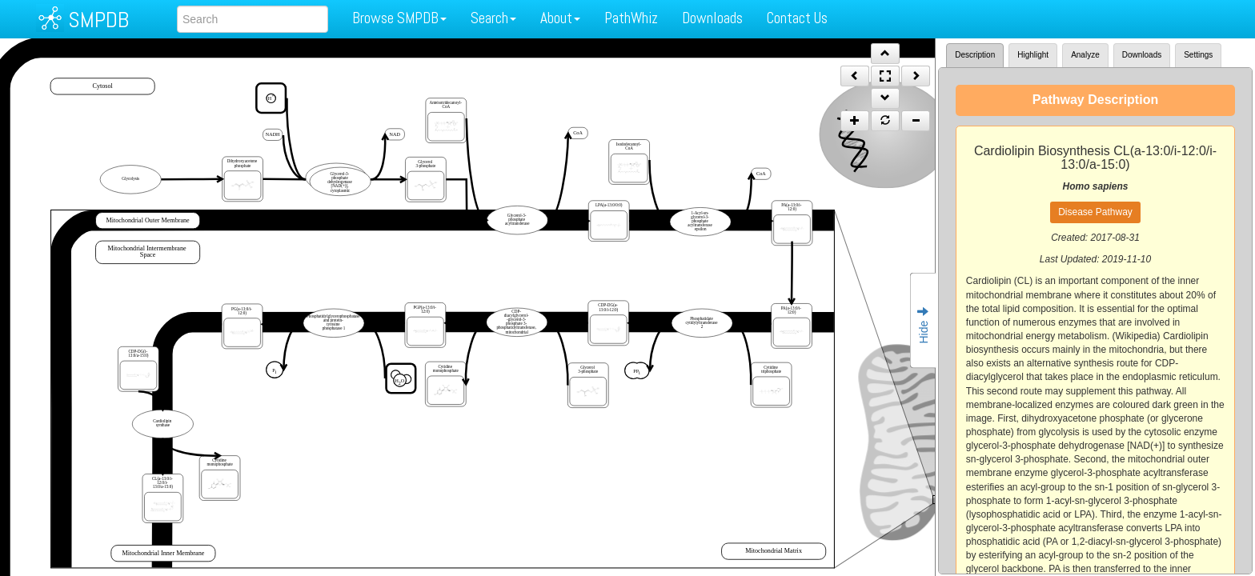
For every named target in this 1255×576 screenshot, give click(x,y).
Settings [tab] (1198, 54)
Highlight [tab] (1033, 54)
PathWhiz (631, 18)
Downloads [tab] (1141, 54)
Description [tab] (975, 54)
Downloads (712, 18)
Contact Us (797, 18)
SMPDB (98, 20)
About (560, 18)
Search (493, 18)
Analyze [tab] (1085, 54)
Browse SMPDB (399, 18)
